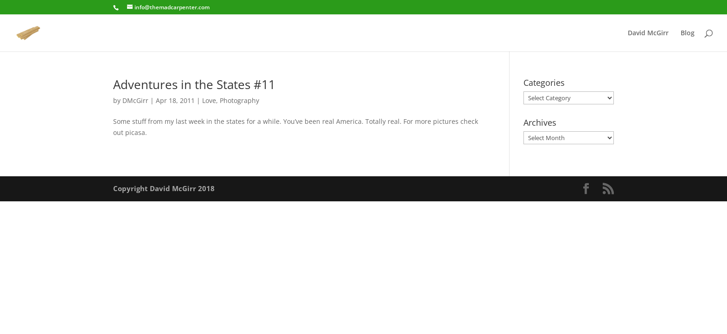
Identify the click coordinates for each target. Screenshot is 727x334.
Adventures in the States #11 (194, 84)
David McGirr (648, 33)
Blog (688, 33)
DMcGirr (135, 100)
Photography (239, 100)
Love (209, 100)
